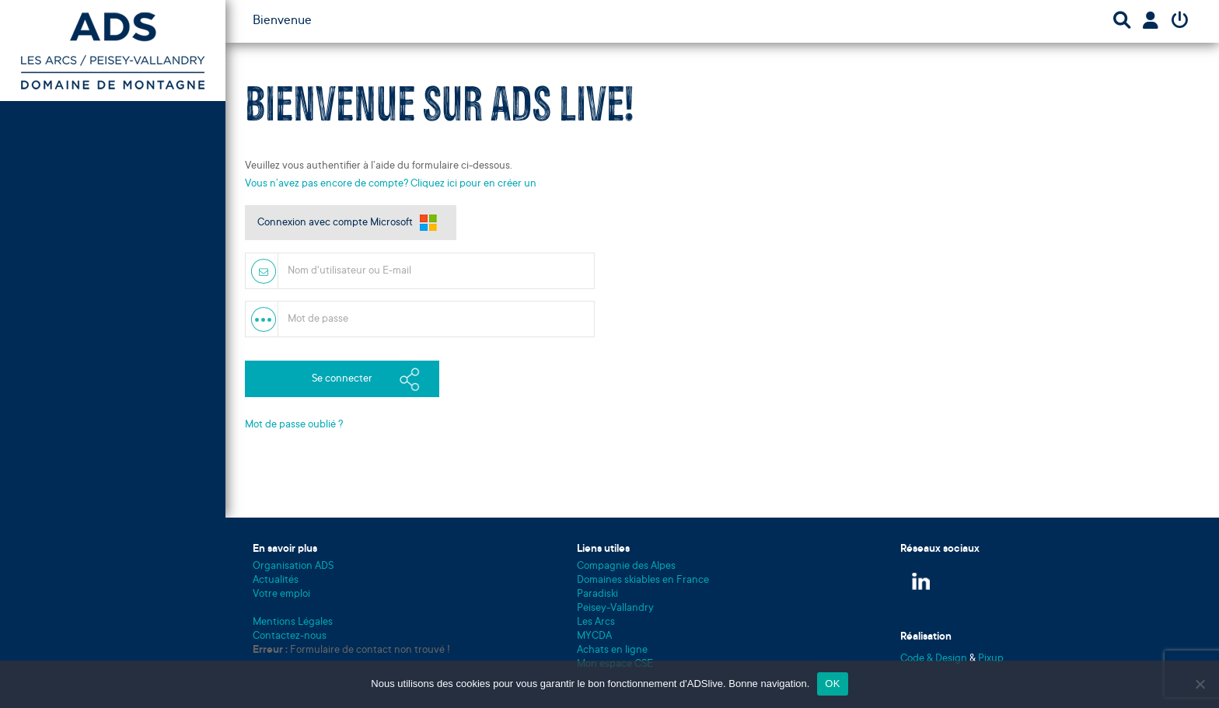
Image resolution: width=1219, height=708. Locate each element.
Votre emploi (281, 594)
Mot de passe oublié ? (294, 425)
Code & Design (934, 658)
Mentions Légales (293, 622)
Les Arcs (596, 622)
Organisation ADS (293, 566)
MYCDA (594, 636)
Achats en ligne (612, 650)
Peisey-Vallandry (615, 608)
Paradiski (597, 594)
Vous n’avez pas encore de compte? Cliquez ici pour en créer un (390, 184)
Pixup (991, 658)
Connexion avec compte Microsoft (335, 222)
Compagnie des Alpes (626, 566)
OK (832, 683)
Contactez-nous (290, 636)
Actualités (276, 580)
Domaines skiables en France (643, 580)
